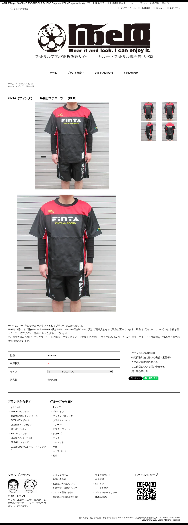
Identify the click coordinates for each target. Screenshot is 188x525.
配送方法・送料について (65, 488)
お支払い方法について (64, 483)
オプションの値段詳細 (143, 353)
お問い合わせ (131, 72)
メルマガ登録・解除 (63, 492)
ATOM (104, 497)
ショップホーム (60, 475)
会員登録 (146, 8)
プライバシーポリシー (106, 492)
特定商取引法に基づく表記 (66, 497)
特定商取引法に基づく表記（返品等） (151, 357)
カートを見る (101, 488)
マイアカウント (128, 8)
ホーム (53, 72)
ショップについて (104, 72)
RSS (97, 497)
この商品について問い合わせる (148, 366)
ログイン (160, 8)
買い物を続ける (139, 371)
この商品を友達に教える (144, 362)
